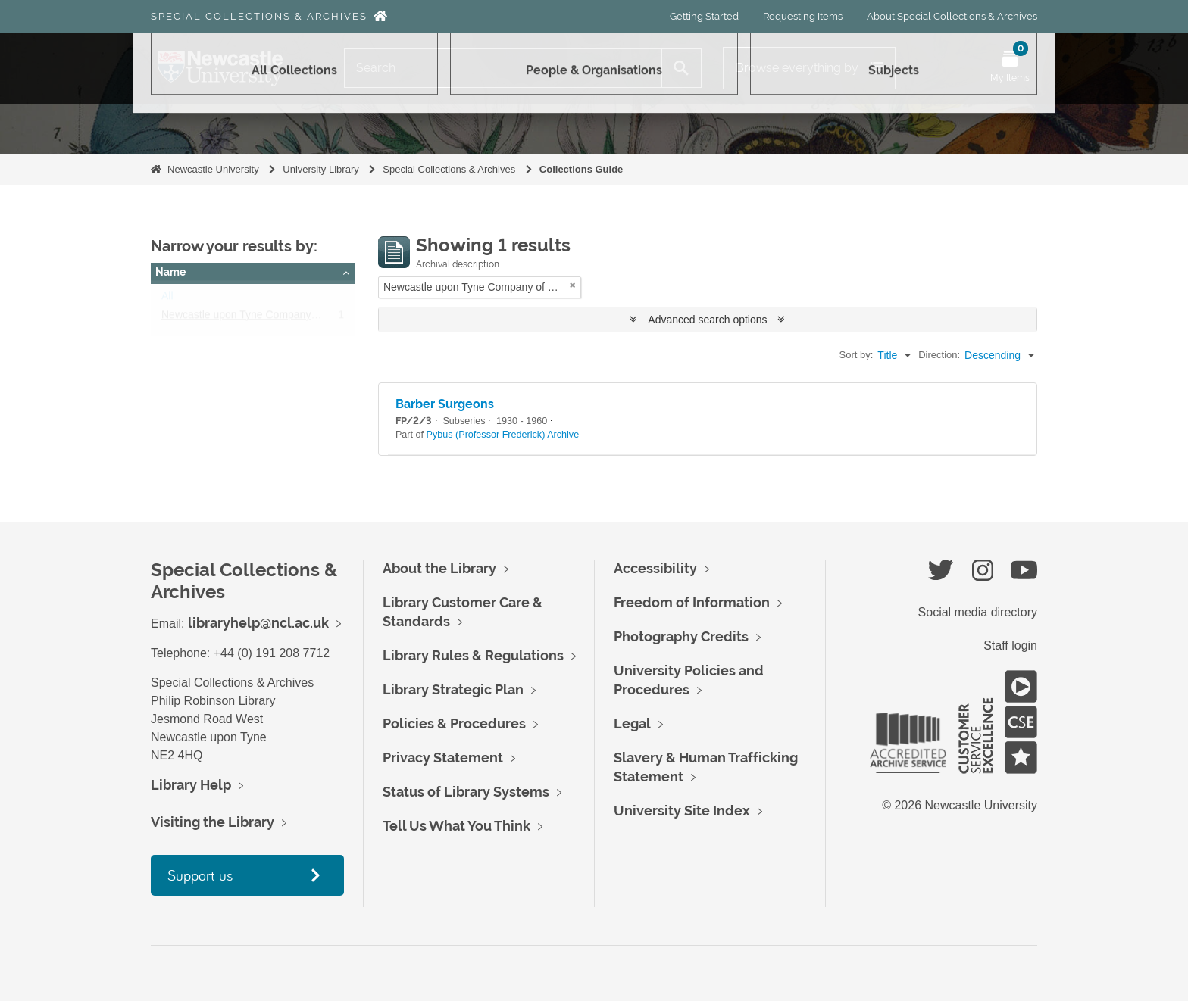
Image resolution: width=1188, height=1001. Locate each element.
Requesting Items (803, 16)
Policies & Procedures (454, 723)
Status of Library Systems (466, 792)
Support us (200, 874)
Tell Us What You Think (456, 826)
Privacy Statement (443, 758)
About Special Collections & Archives (952, 16)
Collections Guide (581, 169)
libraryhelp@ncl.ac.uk (258, 623)
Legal (632, 723)
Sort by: (856, 354)
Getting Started (704, 16)
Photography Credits (681, 636)
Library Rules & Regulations (473, 655)
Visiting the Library (212, 822)
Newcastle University (213, 169)
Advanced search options (707, 319)
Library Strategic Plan (453, 689)
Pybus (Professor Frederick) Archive (503, 434)
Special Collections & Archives (259, 16)
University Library (320, 169)
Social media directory (977, 612)
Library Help (191, 785)
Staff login (1010, 645)
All (167, 299)
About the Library (439, 568)
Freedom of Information (692, 602)
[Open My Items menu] (1010, 68)
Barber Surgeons (444, 404)
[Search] (503, 68)
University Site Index (682, 811)
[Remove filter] (573, 285)
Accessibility (655, 568)
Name (170, 272)
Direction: (939, 354)
